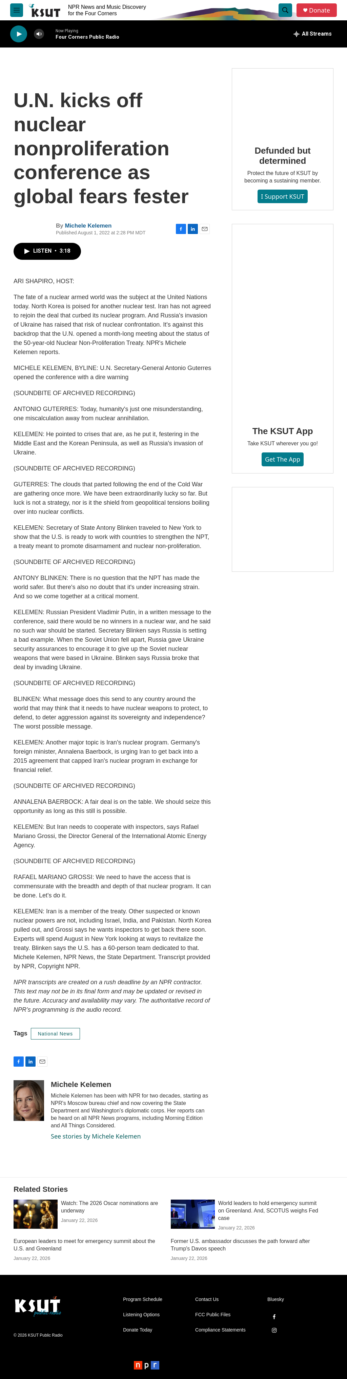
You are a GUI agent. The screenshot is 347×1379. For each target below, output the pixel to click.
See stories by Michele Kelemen (96, 1136)
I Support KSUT (282, 196)
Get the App (282, 459)
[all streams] (312, 33)
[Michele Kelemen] (29, 1100)
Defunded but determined (282, 155)
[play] (18, 34)
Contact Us (207, 1299)
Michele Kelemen (88, 225)
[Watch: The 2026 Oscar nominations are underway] (36, 1214)
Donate (319, 10)
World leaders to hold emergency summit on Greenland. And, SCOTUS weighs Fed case (268, 1210)
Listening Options (141, 1314)
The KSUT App (282, 431)
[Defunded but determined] (282, 102)
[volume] (39, 34)
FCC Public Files (212, 1314)
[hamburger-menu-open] (16, 10)
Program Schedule (142, 1299)
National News (55, 1033)
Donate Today (137, 1330)
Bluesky (275, 1299)
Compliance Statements (220, 1330)
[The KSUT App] (282, 320)
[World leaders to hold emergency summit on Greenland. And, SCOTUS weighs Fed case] (193, 1214)
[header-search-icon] (285, 10)
